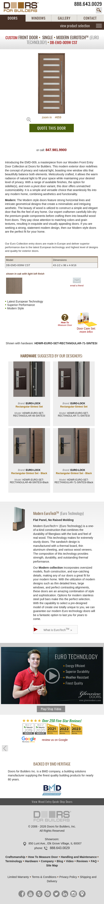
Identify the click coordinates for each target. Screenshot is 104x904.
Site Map (52, 865)
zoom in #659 (51, 117)
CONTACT (90, 18)
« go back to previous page (5, 748)
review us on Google (55, 739)
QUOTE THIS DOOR (51, 128)
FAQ (94, 861)
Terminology (13, 861)
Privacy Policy (68, 877)
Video (70, 861)
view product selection (75, 25)
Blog (60, 861)
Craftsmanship (15, 857)
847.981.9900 (56, 150)
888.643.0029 (88, 3)
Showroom (51, 839)
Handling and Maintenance (79, 857)
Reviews (82, 861)
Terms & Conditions (44, 877)
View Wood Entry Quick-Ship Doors (52, 802)
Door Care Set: (87, 322)
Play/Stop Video (51, 709)
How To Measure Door (43, 857)
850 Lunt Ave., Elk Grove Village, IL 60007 (55, 843)
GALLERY (64, 18)
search (99, 10)
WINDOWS (38, 18)
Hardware (31, 861)
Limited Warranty (18, 877)
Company (47, 861)
